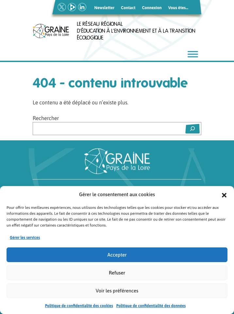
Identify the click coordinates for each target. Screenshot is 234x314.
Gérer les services (25, 238)
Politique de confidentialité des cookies (79, 306)
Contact (128, 7)
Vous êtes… (178, 7)
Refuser (117, 273)
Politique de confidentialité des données (151, 306)
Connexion (151, 7)
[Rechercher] (192, 128)
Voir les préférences (117, 291)
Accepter (117, 255)
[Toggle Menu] (193, 54)
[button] (224, 195)
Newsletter (104, 7)
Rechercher (46, 118)
